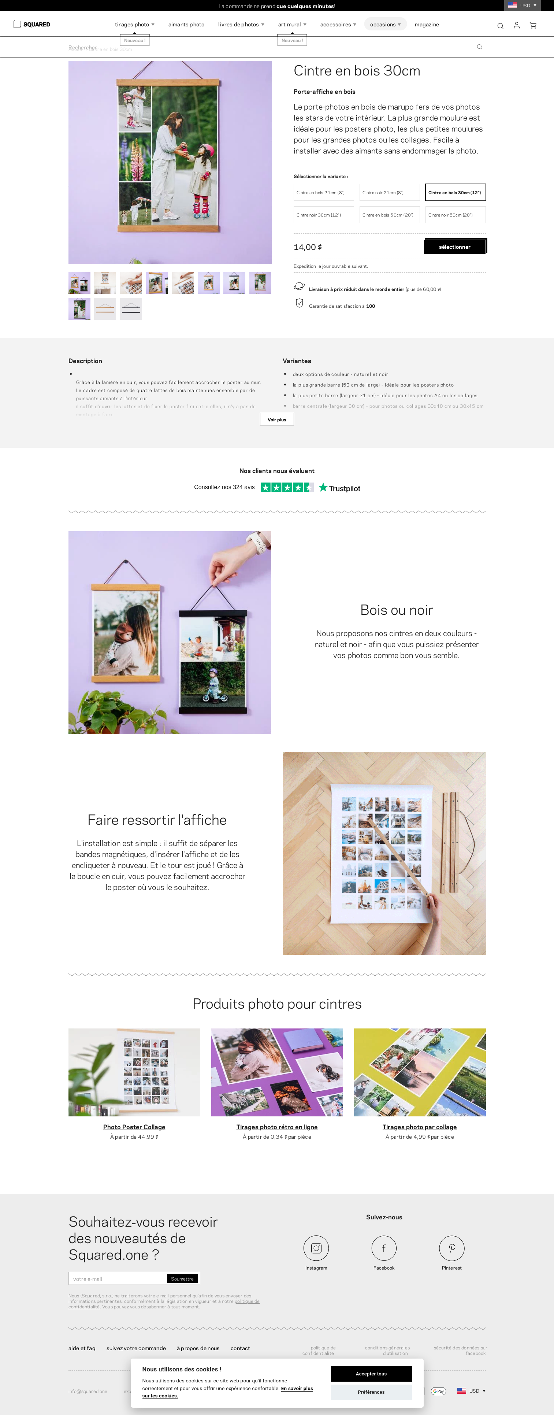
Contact (240, 1348)
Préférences (371, 1392)
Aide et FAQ (82, 1348)
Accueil (76, 48)
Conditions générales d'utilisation (387, 1350)
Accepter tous (371, 1374)
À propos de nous (198, 1348)
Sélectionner (455, 246)
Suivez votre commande (136, 1348)
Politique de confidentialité (319, 1350)
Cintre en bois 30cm (357, 69)
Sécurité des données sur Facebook (461, 1350)
